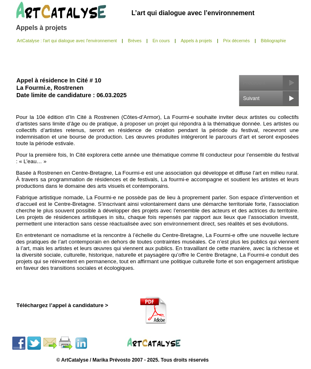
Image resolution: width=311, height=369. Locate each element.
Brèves (135, 40)
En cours (161, 40)
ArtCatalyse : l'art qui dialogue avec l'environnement (67, 40)
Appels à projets (41, 27)
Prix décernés (236, 40)
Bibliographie (273, 40)
